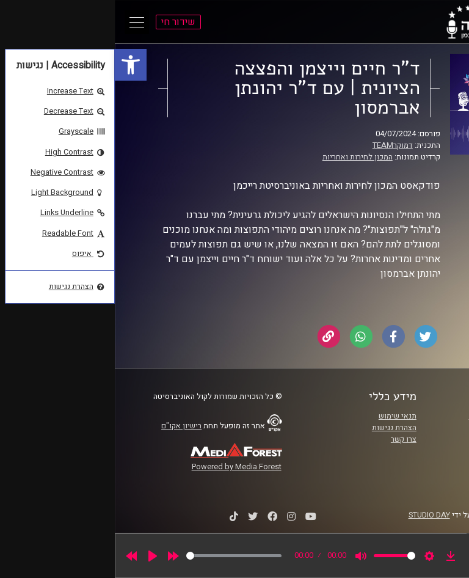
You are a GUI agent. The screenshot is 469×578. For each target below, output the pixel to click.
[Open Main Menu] (22, 22)
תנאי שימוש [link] (283, 416)
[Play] (38, 556)
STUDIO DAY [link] (314, 515)
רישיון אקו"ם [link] (66, 425)
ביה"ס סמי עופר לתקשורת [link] (395, 416)
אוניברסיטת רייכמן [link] (406, 427)
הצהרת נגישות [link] (279, 427)
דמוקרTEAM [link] (278, 145)
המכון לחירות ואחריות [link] (243, 157)
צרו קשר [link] (289, 439)
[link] (16, 65)
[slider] (119, 556)
